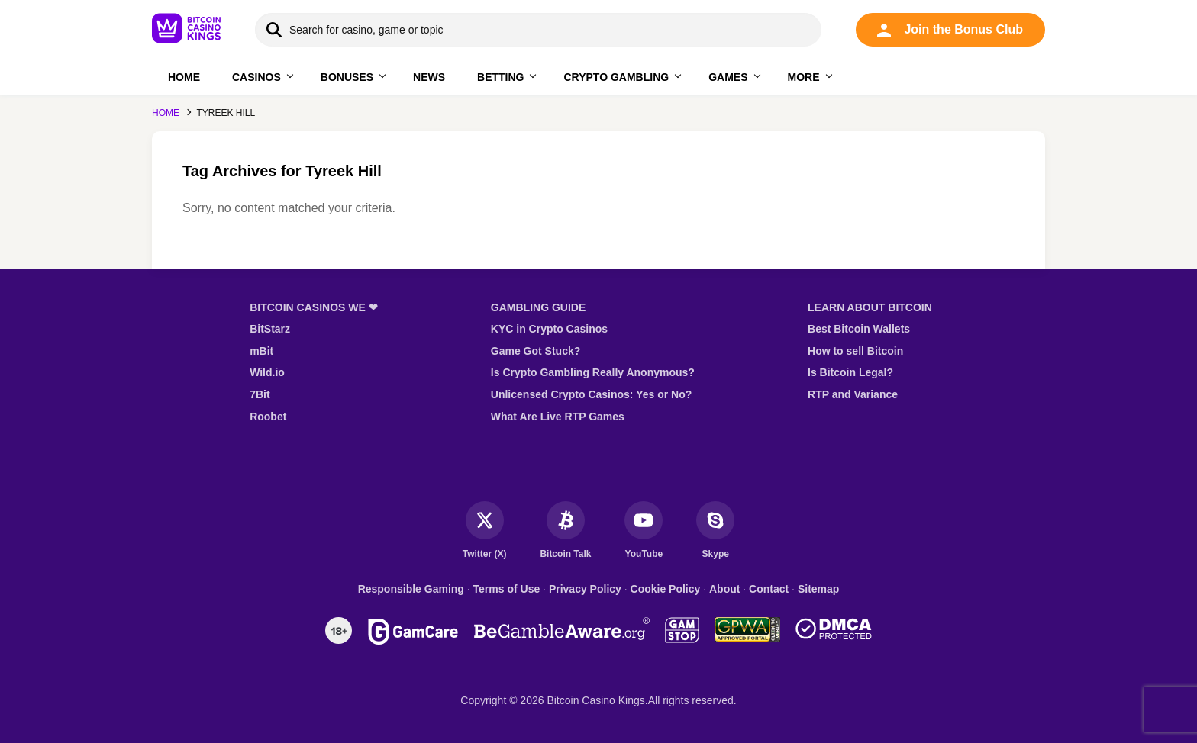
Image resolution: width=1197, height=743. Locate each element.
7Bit (259, 394)
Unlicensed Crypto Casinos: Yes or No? (591, 394)
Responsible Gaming (411, 589)
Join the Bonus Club (950, 30)
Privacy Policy (585, 589)
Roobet (268, 416)
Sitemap (818, 589)
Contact (769, 589)
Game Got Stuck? (535, 351)
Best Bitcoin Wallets (859, 329)
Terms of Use (506, 589)
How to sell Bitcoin (855, 351)
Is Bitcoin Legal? (850, 372)
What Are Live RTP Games (557, 416)
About (724, 589)
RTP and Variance (853, 394)
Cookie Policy (666, 589)
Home (165, 113)
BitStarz (270, 329)
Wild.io (267, 372)
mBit (261, 351)
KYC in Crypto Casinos (549, 329)
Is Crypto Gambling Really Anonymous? (593, 372)
